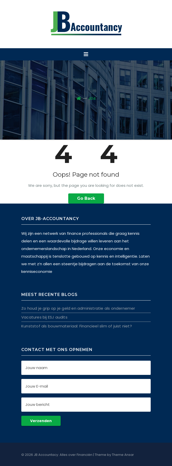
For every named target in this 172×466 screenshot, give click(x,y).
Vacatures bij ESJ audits (44, 317)
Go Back (86, 198)
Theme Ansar (123, 454)
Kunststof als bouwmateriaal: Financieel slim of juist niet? (76, 326)
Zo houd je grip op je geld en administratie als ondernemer (78, 308)
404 (92, 98)
